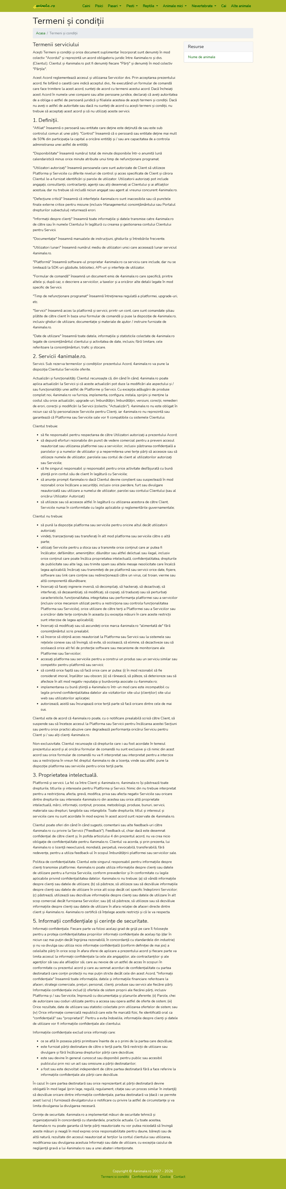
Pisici (99, 6)
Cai (223, 6)
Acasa (40, 33)
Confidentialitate (144, 1176)
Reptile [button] (149, 6)
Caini (86, 6)
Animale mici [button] (173, 6)
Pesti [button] (130, 6)
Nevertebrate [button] (203, 6)
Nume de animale (201, 57)
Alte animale (241, 6)
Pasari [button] (113, 6)
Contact (179, 1176)
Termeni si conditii (115, 1176)
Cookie (165, 1176)
